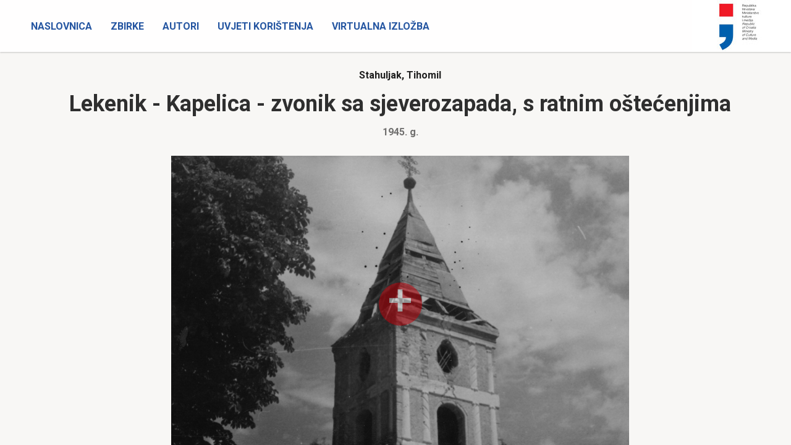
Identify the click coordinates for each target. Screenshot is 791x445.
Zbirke (127, 26)
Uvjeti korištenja (265, 26)
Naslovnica (61, 26)
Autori (181, 26)
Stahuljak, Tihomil (400, 75)
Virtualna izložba (380, 26)
